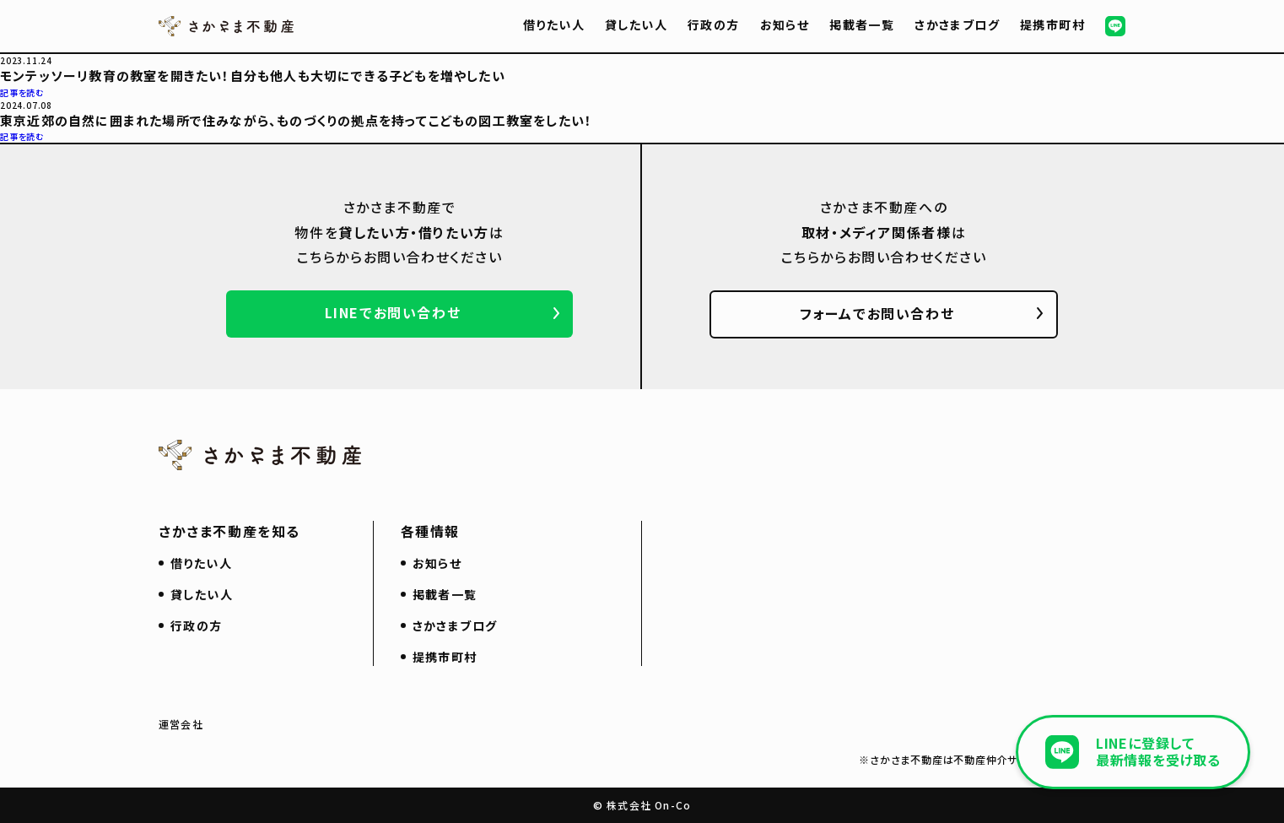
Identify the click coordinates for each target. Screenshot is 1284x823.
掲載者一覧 (861, 24)
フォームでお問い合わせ (877, 313)
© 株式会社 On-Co (642, 805)
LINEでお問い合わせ (393, 312)
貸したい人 (636, 24)
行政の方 (714, 24)
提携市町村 (1052, 24)
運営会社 (181, 724)
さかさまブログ (957, 24)
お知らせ (785, 24)
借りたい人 (554, 24)
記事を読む (22, 92)
